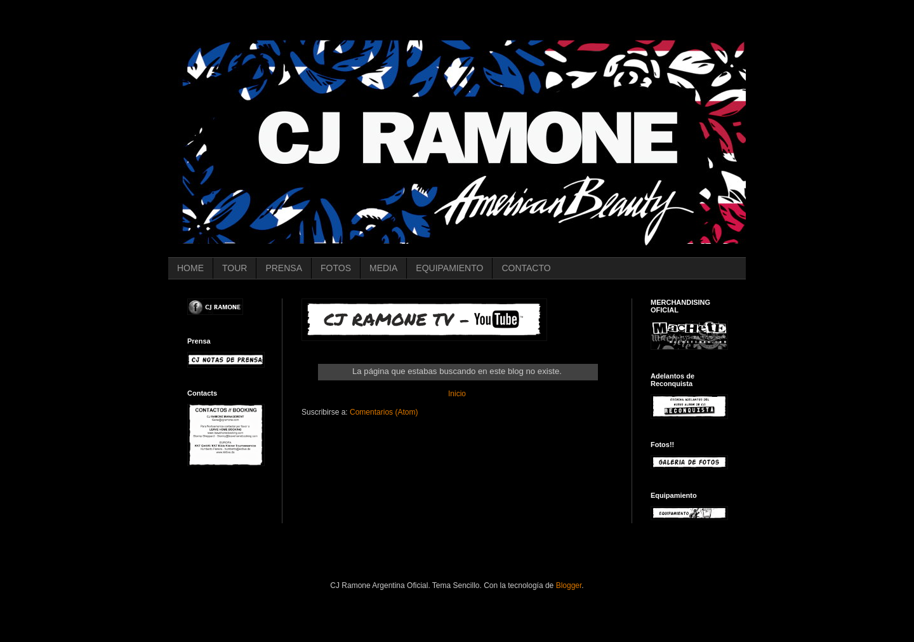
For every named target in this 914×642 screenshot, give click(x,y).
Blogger (569, 585)
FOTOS (336, 268)
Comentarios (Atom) (384, 412)
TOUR (234, 268)
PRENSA (283, 268)
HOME (190, 268)
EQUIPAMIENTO (449, 268)
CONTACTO (525, 268)
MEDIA (383, 268)
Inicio (457, 393)
